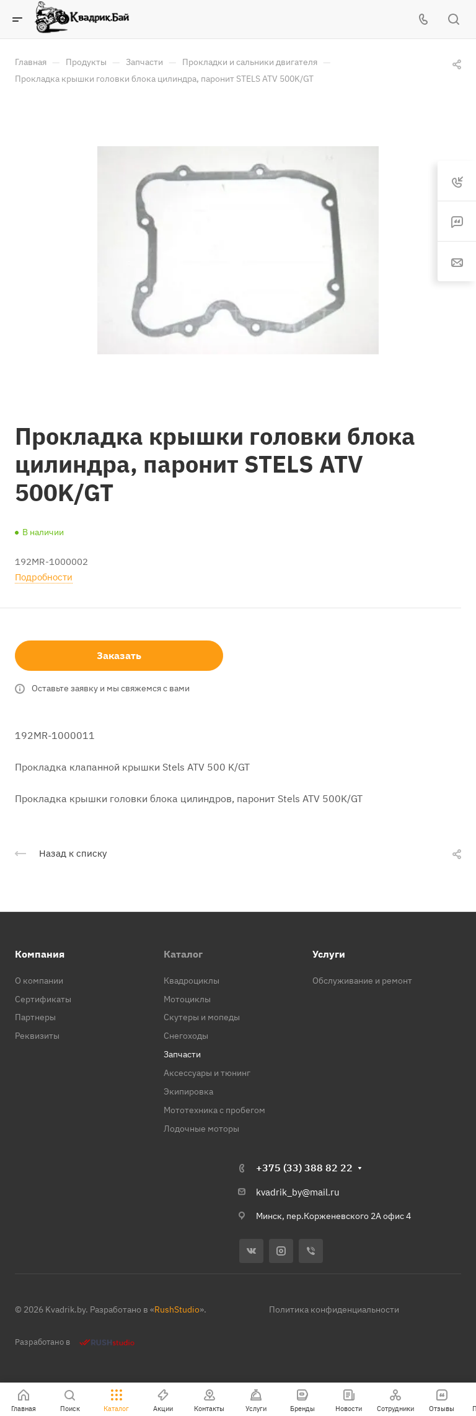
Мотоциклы (187, 999)
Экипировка (188, 1091)
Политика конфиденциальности (334, 1309)
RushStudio (177, 1309)
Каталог (183, 954)
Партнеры (35, 1017)
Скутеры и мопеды (202, 1017)
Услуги (328, 954)
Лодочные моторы (201, 1128)
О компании (39, 980)
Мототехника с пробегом (214, 1110)
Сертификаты (43, 999)
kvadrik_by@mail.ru (298, 1192)
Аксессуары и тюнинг (207, 1072)
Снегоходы (186, 1035)
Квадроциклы (191, 980)
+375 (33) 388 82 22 (304, 1167)
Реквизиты (37, 1035)
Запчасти (182, 1054)
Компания (39, 954)
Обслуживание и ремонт (362, 980)
